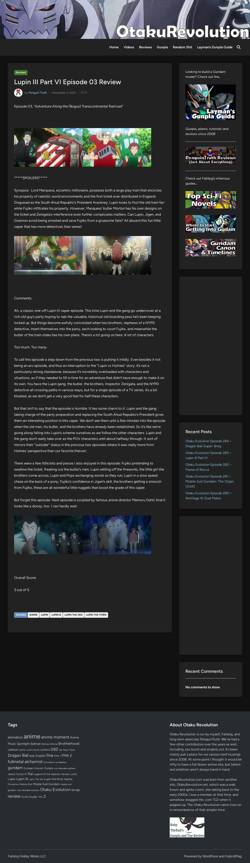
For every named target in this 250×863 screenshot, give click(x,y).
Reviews (145, 47)
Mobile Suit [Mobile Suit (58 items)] (26, 784)
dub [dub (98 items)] (32, 756)
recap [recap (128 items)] (75, 790)
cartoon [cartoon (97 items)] (13, 750)
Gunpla (162, 47)
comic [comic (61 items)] (22, 749)
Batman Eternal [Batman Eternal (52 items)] (50, 743)
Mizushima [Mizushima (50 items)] (13, 784)
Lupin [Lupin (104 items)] (11, 779)
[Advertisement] (210, 346)
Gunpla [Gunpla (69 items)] (48, 768)
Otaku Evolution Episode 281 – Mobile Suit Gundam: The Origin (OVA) (209, 481)
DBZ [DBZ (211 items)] (54, 749)
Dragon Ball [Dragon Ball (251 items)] (18, 755)
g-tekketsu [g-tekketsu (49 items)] (61, 762)
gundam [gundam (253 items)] (15, 767)
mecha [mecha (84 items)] (68, 779)
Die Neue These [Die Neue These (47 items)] (67, 750)
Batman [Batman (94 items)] (36, 744)
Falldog (227, 734)
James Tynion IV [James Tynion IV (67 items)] (17, 774)
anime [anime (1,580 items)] (32, 736)
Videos (129, 47)
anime (33, 614)
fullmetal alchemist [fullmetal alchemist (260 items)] (25, 761)
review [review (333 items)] (14, 796)
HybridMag (233, 856)
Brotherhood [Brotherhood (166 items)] (68, 743)
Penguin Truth (38, 92)
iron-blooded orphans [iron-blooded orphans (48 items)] (64, 768)
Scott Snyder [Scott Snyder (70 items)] (29, 796)
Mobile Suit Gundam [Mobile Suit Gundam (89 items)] (46, 784)
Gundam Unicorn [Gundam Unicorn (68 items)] (34, 768)
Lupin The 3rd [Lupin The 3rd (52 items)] (36, 779)
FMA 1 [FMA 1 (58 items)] (57, 755)
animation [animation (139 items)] (15, 737)
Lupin (44, 614)
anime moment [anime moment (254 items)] (55, 737)
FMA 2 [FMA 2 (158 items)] (67, 755)
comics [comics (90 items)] (45, 750)
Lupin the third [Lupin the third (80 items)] (53, 779)
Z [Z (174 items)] (45, 796)
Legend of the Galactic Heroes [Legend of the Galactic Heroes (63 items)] (52, 774)
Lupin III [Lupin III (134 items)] (22, 779)
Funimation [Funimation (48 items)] (49, 762)
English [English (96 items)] (40, 756)
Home (114, 47)
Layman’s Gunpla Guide (215, 47)
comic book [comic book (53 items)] (32, 749)
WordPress (210, 856)
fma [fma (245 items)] (49, 755)
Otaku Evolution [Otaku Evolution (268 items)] (55, 789)
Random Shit (182, 47)
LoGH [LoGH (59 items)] (73, 774)
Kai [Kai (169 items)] (30, 773)
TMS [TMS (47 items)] (40, 797)
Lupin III (56, 614)
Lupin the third (96, 614)
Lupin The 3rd (73, 614)
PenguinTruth (210, 739)
